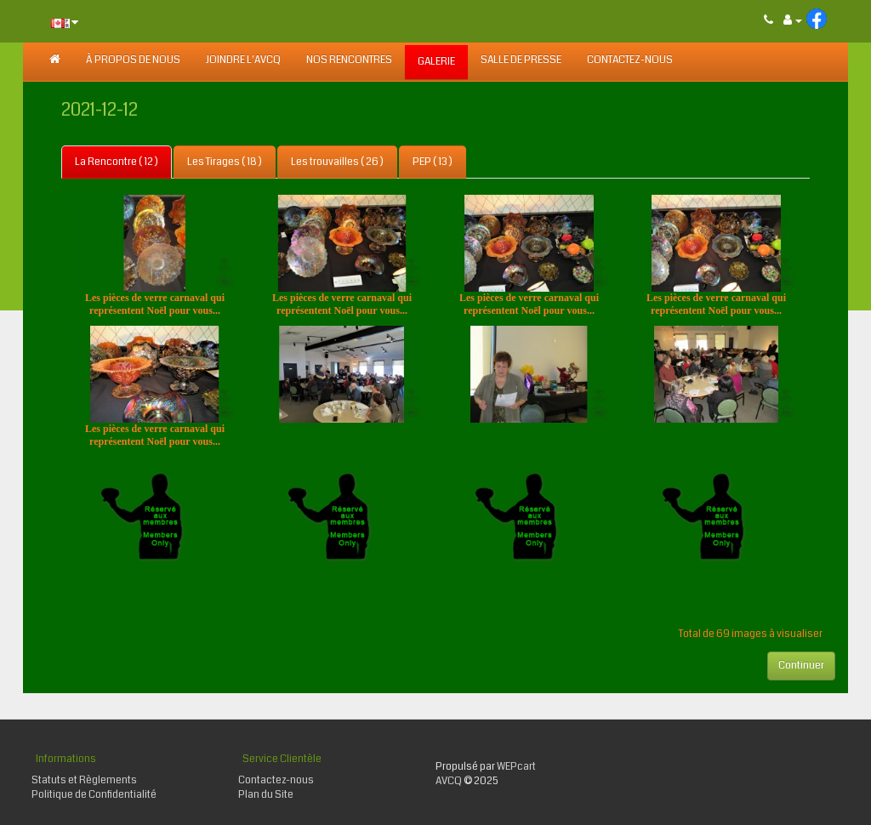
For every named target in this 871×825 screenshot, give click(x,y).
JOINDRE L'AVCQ (243, 60)
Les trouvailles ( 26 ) (337, 162)
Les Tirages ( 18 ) (224, 162)
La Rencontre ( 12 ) (116, 162)
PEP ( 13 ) (433, 162)
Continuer (801, 665)
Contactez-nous (630, 60)
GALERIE (436, 61)
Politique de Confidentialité (94, 795)
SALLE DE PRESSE (521, 60)
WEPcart (516, 767)
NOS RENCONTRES (349, 60)
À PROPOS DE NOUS (133, 60)
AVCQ (449, 781)
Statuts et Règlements (84, 780)
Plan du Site (265, 795)
